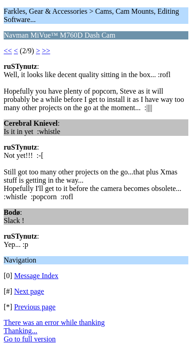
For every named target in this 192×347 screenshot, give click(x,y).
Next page (29, 291)
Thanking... (20, 331)
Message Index (36, 276)
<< (8, 51)
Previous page (35, 307)
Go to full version (30, 339)
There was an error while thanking (54, 322)
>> (46, 51)
